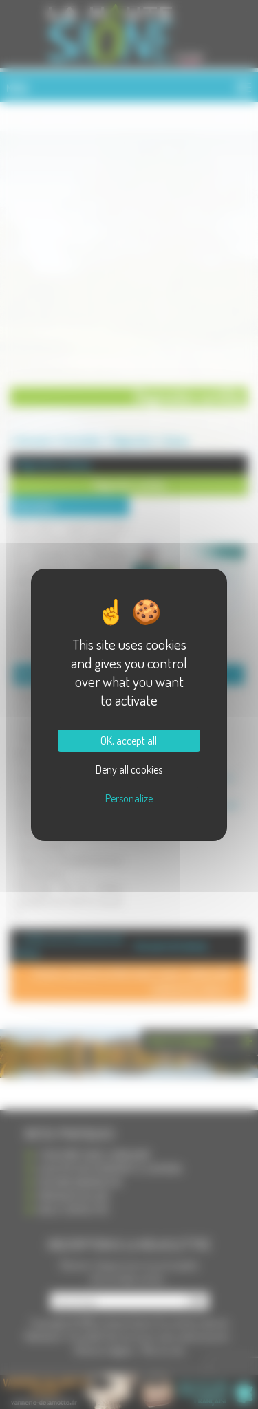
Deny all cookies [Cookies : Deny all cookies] (129, 769)
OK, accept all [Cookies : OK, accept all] (128, 740)
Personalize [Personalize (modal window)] (129, 798)
